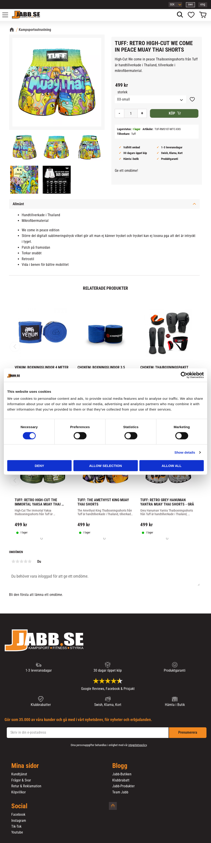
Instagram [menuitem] (18, 821)
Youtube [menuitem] (17, 832)
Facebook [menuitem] (18, 815)
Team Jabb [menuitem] (120, 792)
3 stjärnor (21, 561)
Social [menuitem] (19, 806)
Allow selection (105, 466)
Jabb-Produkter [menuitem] (123, 786)
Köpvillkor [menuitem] (18, 792)
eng (202, 4)
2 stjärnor (17, 561)
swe (190, 4)
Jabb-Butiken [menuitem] (121, 774)
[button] (7, 14)
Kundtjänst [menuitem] (19, 774)
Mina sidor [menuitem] (25, 765)
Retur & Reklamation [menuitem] (26, 786)
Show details (184, 452)
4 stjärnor (25, 561)
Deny (39, 466)
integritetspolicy (137, 745)
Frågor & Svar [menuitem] (21, 780)
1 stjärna (13, 561)
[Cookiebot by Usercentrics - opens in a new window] (184, 375)
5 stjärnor (30, 561)
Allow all (172, 466)
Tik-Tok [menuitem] (16, 827)
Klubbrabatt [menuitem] (120, 780)
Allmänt (18, 204)
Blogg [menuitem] (119, 765)
